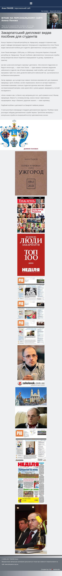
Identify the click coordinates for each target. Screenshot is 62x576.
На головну (44, 11)
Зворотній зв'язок (55, 11)
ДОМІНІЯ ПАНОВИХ (31, 149)
